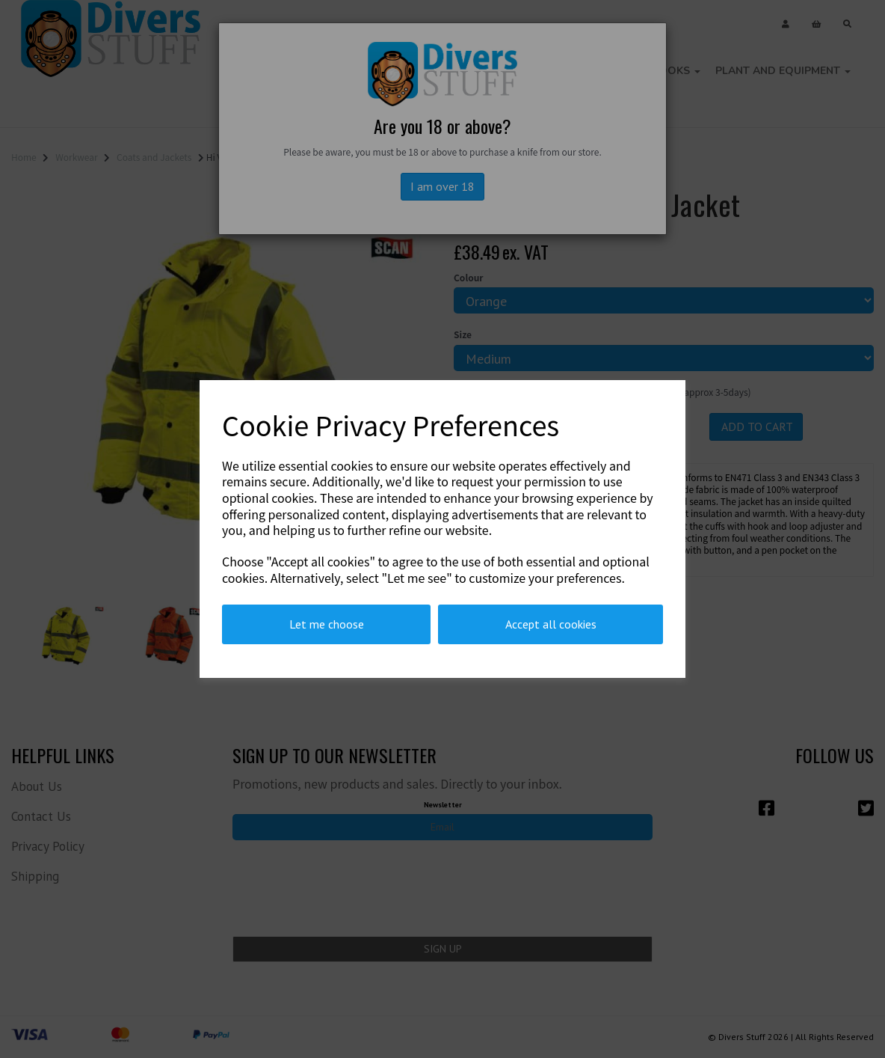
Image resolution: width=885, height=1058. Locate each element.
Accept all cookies (550, 624)
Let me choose (326, 624)
